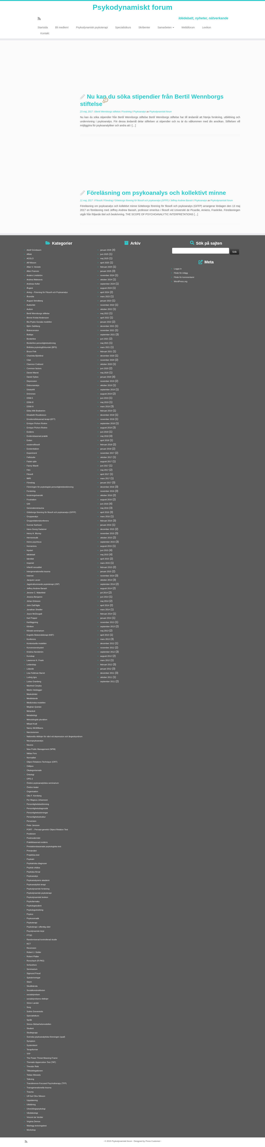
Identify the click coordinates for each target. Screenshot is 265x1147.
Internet (30, 576)
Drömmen (31, 394)
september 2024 (107, 284)
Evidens (30, 432)
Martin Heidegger (34, 690)
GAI (28, 504)
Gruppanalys (32, 516)
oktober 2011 (106, 677)
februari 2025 (106, 267)
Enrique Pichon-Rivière (37, 428)
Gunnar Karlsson (34, 525)
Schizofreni (32, 965)
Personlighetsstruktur (36, 817)
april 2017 (104, 474)
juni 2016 (104, 504)
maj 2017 (104, 470)
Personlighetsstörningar (37, 813)
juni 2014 (104, 597)
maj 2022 (104, 313)
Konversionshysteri (35, 648)
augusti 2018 (106, 428)
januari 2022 (106, 322)
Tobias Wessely (34, 1075)
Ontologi (30, 774)
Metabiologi (32, 715)
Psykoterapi (32, 922)
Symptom (31, 1041)
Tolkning (30, 1079)
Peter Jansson (33, 825)
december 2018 (107, 415)
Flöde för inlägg (181, 273)
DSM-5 (30, 398)
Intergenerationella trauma (38, 571)
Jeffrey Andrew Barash (182, 200)
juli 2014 (104, 593)
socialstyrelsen (33, 994)
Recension (31, 948)
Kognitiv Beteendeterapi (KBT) (40, 635)
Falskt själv (32, 461)
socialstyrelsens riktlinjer (38, 999)
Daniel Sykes (32, 377)
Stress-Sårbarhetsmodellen (39, 1024)
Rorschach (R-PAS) (35, 961)
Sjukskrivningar (33, 977)
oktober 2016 (106, 495)
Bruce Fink (31, 351)
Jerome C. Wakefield (36, 593)
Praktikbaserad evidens (37, 842)
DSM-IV (30, 406)
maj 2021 (104, 343)
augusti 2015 (106, 546)
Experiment (32, 453)
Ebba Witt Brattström (36, 411)
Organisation (32, 791)
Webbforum (188, 27)
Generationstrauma (35, 508)
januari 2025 (106, 271)
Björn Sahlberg (33, 326)
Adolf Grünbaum (34, 250)
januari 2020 (106, 377)
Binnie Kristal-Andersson (38, 318)
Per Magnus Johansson (37, 800)
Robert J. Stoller (34, 952)
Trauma (30, 1092)
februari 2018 (106, 444)
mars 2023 (105, 296)
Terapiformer (32, 1049)
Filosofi (99, 200)
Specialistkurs (123, 27)
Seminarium (32, 969)
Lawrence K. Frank (35, 660)
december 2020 (107, 356)
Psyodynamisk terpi (35, 931)
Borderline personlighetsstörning (41, 343)
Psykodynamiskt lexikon (37, 897)
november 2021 (107, 330)
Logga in (178, 269)
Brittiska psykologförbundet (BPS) (42, 347)
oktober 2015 (106, 538)
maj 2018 (104, 436)
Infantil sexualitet (34, 567)
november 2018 (107, 419)
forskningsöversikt (35, 495)
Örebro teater (33, 787)
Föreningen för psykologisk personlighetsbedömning (50, 487)
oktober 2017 (106, 457)
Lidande (30, 669)
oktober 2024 (106, 279)
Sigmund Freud (33, 973)
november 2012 (107, 648)
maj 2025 (104, 258)
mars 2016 (105, 516)
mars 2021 (105, 347)
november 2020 (107, 360)
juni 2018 (104, 432)
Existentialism (33, 449)
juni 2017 (104, 466)
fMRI (29, 478)
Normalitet (31, 758)
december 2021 (107, 326)
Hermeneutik (32, 538)
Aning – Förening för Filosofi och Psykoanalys (47, 292)
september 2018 (107, 423)
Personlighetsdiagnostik (37, 808)
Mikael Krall (32, 724)
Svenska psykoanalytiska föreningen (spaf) (46, 1037)
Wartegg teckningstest (37, 1126)
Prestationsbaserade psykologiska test (44, 846)
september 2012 (107, 652)
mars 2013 (105, 639)
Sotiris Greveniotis (35, 1011)
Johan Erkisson (33, 601)
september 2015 (107, 542)
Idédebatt (31, 554)
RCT (29, 944)
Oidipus (30, 766)
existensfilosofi (33, 444)
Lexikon (206, 27)
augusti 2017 (106, 461)
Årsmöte (30, 296)
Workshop (31, 1130)
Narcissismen (33, 732)
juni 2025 (104, 254)
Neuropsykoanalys (35, 741)
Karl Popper (32, 618)
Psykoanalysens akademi (38, 880)
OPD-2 (30, 779)
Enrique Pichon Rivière (37, 423)
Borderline (31, 339)
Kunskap (31, 656)
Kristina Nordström (35, 652)
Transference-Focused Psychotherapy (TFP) (47, 1083)
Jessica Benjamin (35, 597)
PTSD (29, 935)
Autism (30, 309)
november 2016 (107, 491)
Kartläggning (32, 622)
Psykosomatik (33, 918)
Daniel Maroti (33, 373)
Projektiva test (33, 855)
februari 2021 (106, 351)
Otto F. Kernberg (34, 796)
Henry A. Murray (34, 533)
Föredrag (109, 200)
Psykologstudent (34, 906)
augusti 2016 (106, 499)
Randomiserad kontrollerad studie (42, 939)
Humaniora (32, 546)
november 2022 (107, 305)
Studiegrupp (32, 1032)
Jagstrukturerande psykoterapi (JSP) (43, 584)
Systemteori (32, 1045)
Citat (29, 360)
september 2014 (107, 584)
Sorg (29, 1007)
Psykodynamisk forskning (38, 889)
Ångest (30, 288)
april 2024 (104, 292)
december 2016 (107, 487)
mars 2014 (105, 609)
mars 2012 (105, 660)
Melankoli (31, 711)
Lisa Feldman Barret (36, 673)
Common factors (34, 368)
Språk (29, 1020)
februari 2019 (106, 411)
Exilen (29, 440)
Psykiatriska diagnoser (37, 863)
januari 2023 (106, 301)
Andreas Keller (33, 284)
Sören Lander (33, 1003)
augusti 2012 (106, 656)
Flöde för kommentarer (184, 277)
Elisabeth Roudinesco (36, 415)
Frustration (31, 499)
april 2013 (104, 635)
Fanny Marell (32, 466)
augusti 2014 (106, 588)
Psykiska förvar (33, 872)
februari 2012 (106, 664)
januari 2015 (106, 571)
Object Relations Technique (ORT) (42, 762)
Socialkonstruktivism (36, 990)
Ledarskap (31, 664)
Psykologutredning (35, 910)
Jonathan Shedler (35, 609)
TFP (29, 1054)
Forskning (127, 111)
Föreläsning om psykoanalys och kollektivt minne (156, 192)
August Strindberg (35, 301)
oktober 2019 (106, 385)
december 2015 (107, 529)
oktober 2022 (106, 309)
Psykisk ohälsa (33, 868)
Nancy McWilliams (35, 728)
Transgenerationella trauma (39, 1087)
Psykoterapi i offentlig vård (38, 927)
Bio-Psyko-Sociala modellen (39, 322)
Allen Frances (33, 271)
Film (29, 470)
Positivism (31, 834)
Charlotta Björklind (35, 356)
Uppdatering (32, 1100)
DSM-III (30, 402)
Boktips (30, 334)
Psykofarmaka (33, 901)
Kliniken (30, 626)
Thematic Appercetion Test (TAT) (41, 1062)
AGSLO (30, 258)
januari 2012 (106, 669)
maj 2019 (104, 402)
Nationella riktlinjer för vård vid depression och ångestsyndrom (54, 736)
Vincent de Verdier (35, 1117)
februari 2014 (106, 614)
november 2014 (107, 576)
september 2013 (107, 626)
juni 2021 (104, 339)
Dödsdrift (31, 389)
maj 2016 (104, 508)
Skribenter (144, 27)
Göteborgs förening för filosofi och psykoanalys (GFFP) (142, 200)
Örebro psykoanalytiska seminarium (43, 783)
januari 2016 (106, 525)
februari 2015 (106, 567)
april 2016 (104, 512)
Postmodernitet (33, 838)
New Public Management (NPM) (41, 749)
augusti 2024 (106, 288)
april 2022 (104, 318)
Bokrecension (33, 330)
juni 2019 (104, 398)
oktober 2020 (106, 364)
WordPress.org (180, 281)
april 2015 (104, 559)
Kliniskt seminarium (35, 631)
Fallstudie (31, 457)
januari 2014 (106, 618)
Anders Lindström (35, 275)
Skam (29, 982)
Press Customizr (153, 1141)
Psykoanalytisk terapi (36, 884)
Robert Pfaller (33, 956)
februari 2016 (106, 521)
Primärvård (32, 851)
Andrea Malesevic (35, 279)
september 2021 (107, 334)
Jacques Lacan (33, 580)
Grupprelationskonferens (38, 521)
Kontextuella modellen (37, 643)
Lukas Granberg (34, 681)
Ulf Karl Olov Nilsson (36, 1096)
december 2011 (107, 673)
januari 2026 (106, 250)
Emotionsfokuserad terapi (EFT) (41, 419)
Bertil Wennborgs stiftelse (108, 111)
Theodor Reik (33, 1066)
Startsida (43, 27)
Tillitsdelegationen (35, 1071)
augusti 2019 (106, 394)
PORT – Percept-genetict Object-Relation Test (47, 829)
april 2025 (104, 263)
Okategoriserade (34, 770)
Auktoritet (31, 305)
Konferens (31, 639)
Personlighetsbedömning (38, 804)
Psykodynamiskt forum (132, 7)
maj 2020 (104, 373)
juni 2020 (104, 368)
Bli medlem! (62, 27)
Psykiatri (30, 859)
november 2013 (107, 622)
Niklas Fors (32, 753)
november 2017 (107, 453)
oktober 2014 (106, 580)
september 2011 (107, 681)
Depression (32, 381)
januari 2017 (106, 483)
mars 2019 (105, 406)
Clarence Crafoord (35, 364)
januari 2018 (106, 449)
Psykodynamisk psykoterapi (92, 27)
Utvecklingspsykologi (36, 1109)
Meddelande (32, 698)
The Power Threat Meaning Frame (42, 1058)
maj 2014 (104, 601)
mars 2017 (105, 478)
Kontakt (44, 33)
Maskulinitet (32, 694)
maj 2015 (104, 554)
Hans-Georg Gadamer (37, 529)
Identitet (30, 559)
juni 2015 (104, 550)
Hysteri (30, 550)
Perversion (31, 821)
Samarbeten (166, 27)
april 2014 (104, 605)
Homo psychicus (34, 542)
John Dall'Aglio (33, 605)
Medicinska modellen (36, 703)
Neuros (30, 745)
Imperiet (30, 563)
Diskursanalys (33, 385)
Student (30, 1028)
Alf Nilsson (31, 263)
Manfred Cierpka (34, 686)
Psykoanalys (140, 111)
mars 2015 (105, 563)
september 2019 (107, 389)
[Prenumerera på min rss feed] (40, 19)
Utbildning (31, 1104)
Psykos (30, 914)
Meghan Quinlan (34, 707)
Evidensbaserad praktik (37, 436)
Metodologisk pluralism (37, 719)
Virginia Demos (33, 1121)
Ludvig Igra (32, 677)
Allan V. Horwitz (34, 267)
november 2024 (107, 275)
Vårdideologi (32, 1113)
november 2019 (107, 381)
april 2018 (104, 440)
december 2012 (107, 643)
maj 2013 (104, 631)
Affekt (29, 254)
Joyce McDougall (34, 614)
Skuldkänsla (32, 986)
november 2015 (107, 533)
